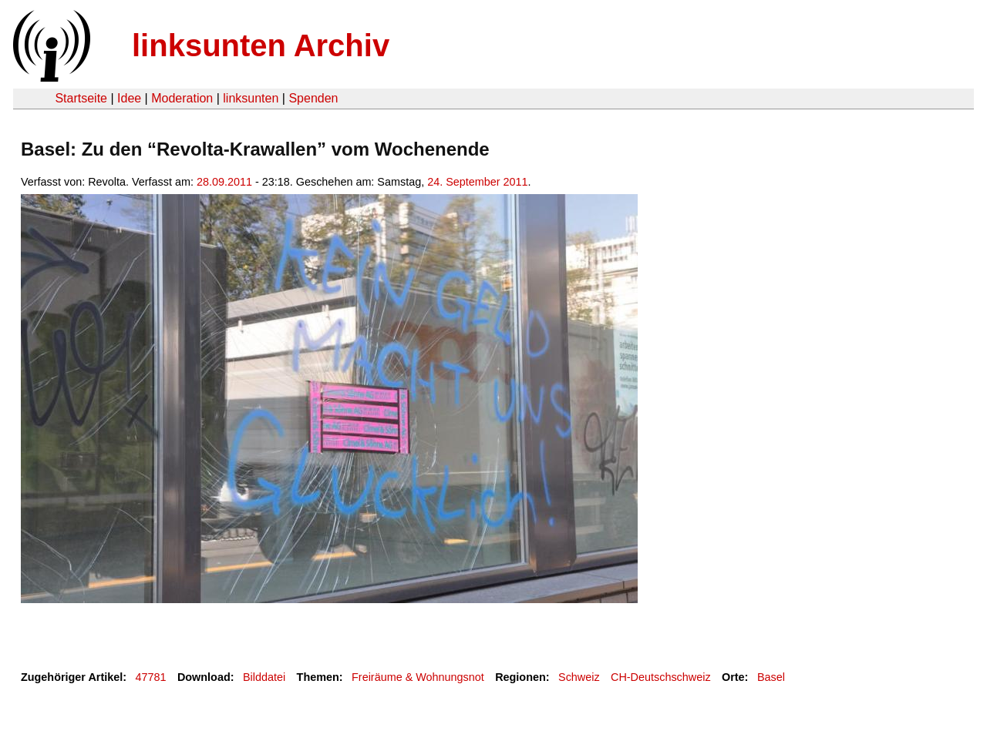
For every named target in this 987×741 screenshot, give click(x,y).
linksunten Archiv (260, 45)
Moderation (182, 98)
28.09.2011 (224, 182)
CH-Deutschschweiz (661, 677)
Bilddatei (264, 677)
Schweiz (579, 677)
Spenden (313, 98)
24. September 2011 (477, 182)
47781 (151, 677)
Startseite (81, 98)
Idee (129, 98)
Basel (771, 677)
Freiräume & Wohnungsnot (418, 677)
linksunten (250, 98)
